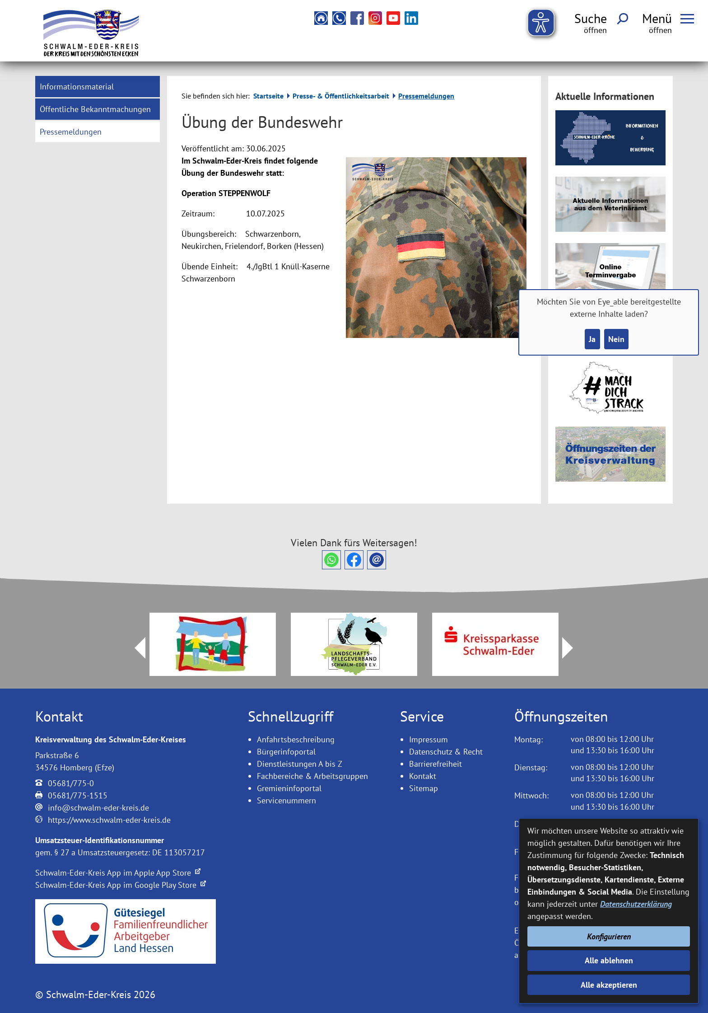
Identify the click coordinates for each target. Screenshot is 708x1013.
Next (573, 648)
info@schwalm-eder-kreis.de (98, 807)
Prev (134, 648)
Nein (616, 339)
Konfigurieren (609, 936)
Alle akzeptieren (609, 985)
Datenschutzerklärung (636, 904)
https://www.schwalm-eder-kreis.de (109, 820)
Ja (592, 339)
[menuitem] (97, 86)
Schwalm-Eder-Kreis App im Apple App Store (117, 873)
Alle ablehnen (609, 960)
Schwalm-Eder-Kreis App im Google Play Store (120, 885)
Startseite (268, 95)
